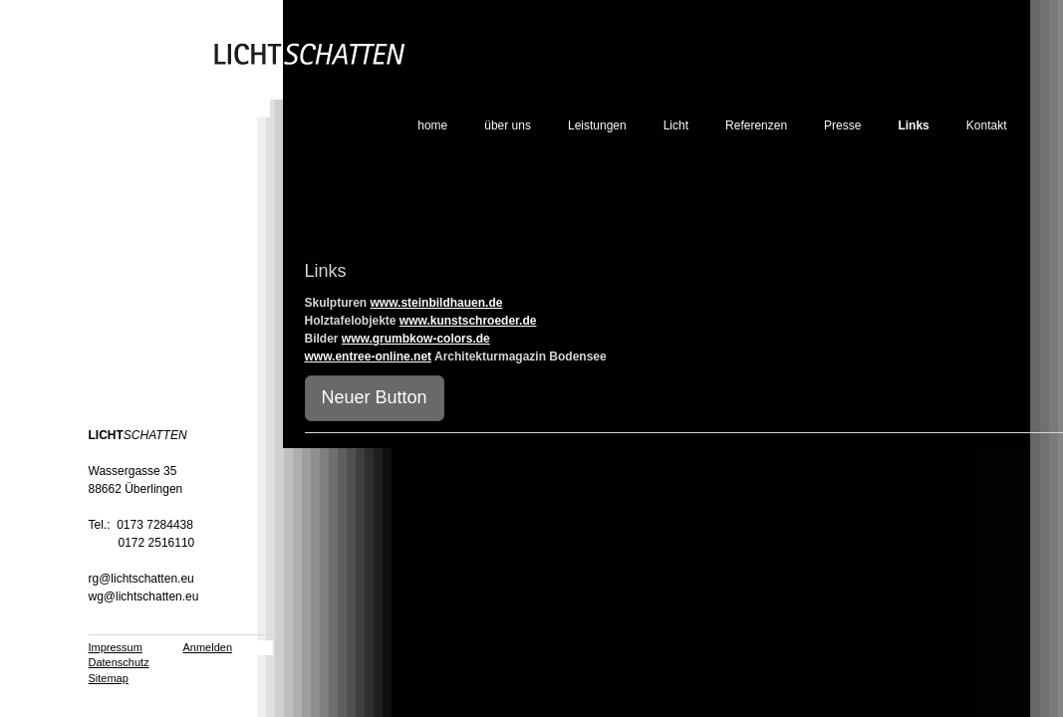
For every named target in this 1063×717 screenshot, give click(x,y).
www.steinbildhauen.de (437, 303)
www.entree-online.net (368, 356)
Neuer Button (374, 397)
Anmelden (208, 647)
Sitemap (109, 678)
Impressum (115, 647)
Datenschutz (119, 662)
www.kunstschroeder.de (468, 321)
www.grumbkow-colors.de (416, 339)
